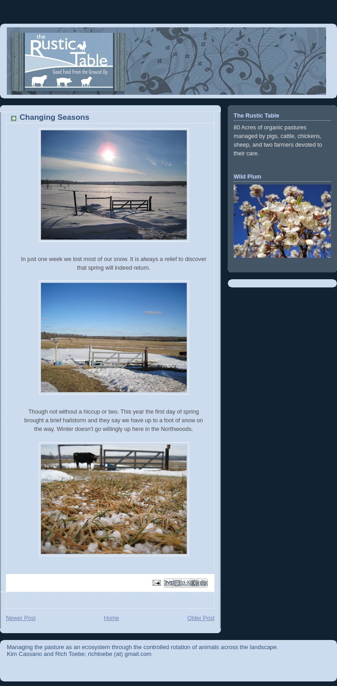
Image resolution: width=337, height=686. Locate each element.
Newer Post (21, 618)
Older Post (200, 618)
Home (111, 618)
